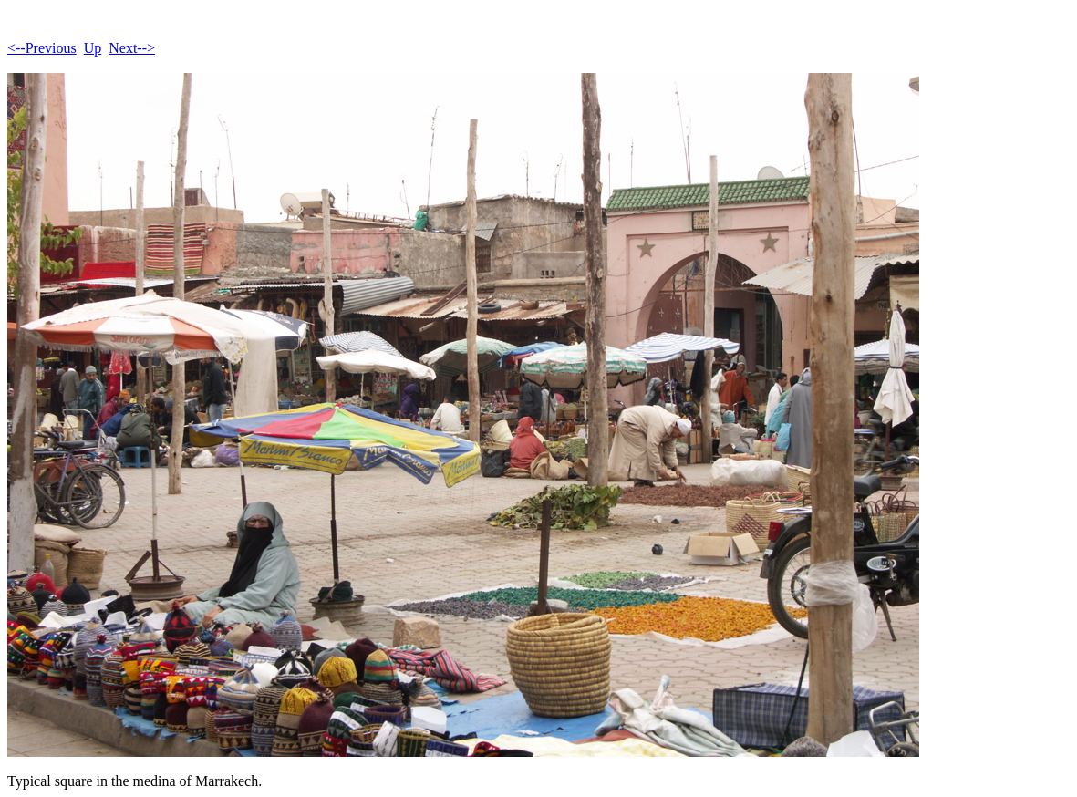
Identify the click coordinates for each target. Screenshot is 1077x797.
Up (93, 48)
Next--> (132, 48)
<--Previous (42, 48)
